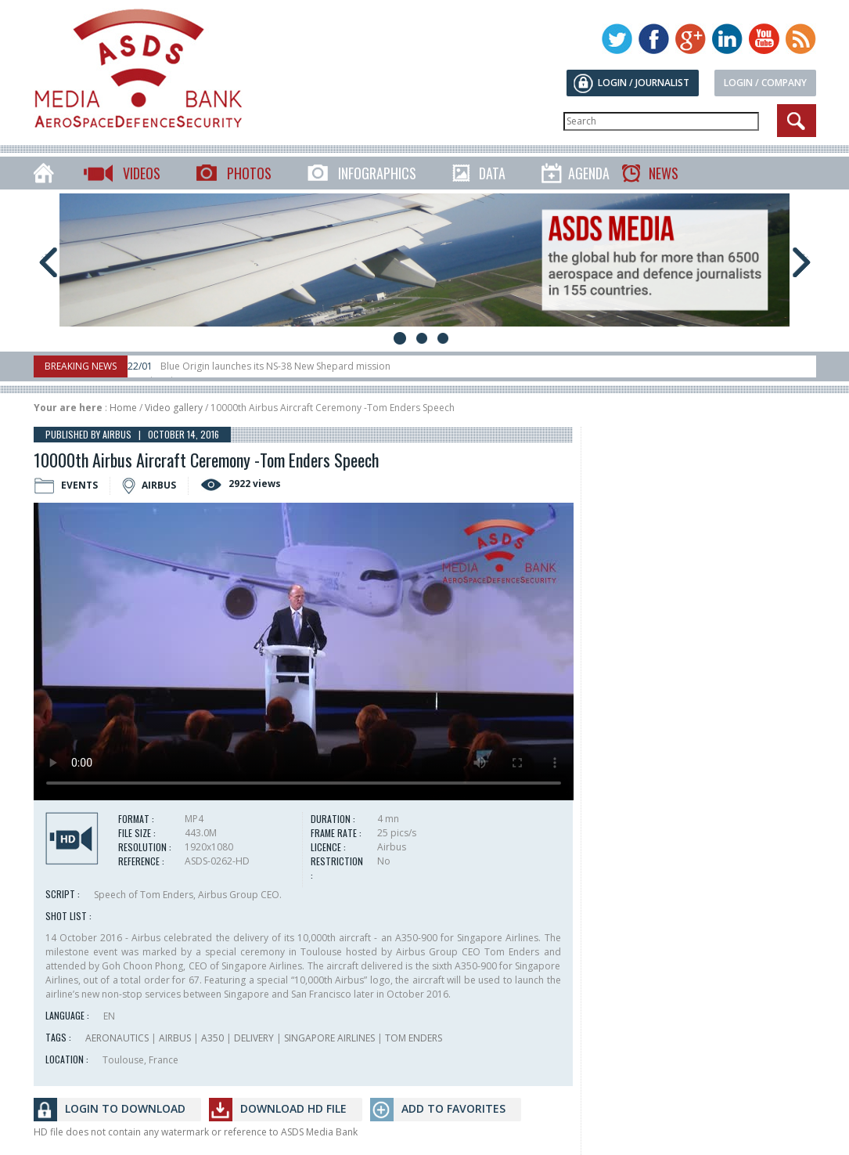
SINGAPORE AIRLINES (329, 1038)
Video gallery (174, 407)
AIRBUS (175, 1038)
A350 (212, 1038)
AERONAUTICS (117, 1038)
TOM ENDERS (413, 1038)
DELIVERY (254, 1038)
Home (123, 407)
